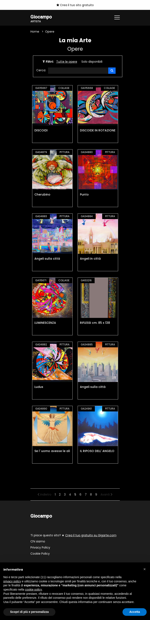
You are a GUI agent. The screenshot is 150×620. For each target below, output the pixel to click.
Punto (84, 195)
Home (34, 31)
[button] (144, 569)
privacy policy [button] (12, 581)
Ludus (38, 387)
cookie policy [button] (33, 589)
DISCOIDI (41, 130)
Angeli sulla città (47, 259)
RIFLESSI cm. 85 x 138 (95, 323)
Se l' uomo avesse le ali (52, 451)
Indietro (44, 495)
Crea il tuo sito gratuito (75, 5)
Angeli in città (90, 259)
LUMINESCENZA (45, 323)
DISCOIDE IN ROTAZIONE (97, 130)
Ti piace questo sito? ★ (73, 535)
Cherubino (42, 195)
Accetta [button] (134, 611)
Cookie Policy (40, 554)
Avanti (106, 495)
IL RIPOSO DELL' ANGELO (97, 451)
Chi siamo (37, 541)
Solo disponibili (91, 61)
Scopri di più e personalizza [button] (29, 611)
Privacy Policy (40, 548)
